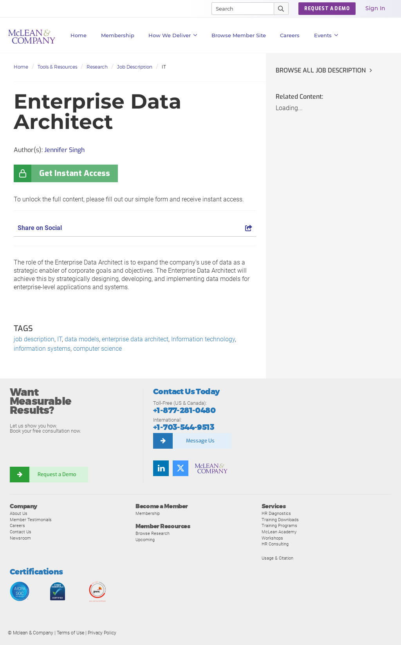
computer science (97, 348)
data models (82, 339)
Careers (17, 525)
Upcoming (145, 539)
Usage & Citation (277, 558)
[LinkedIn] (161, 468)
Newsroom (20, 538)
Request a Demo (57, 474)
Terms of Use (70, 633)
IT (164, 67)
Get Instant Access (74, 173)
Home (78, 35)
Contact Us (20, 531)
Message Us (200, 440)
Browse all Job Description (321, 70)
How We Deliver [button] (172, 35)
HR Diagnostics (276, 513)
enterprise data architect (135, 339)
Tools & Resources (57, 67)
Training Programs (279, 525)
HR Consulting (275, 544)
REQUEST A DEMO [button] (327, 8)
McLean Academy (279, 531)
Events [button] (326, 35)
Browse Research (152, 533)
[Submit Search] (281, 8)
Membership (117, 35)
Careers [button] (290, 35)
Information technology (203, 339)
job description (34, 339)
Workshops (272, 538)
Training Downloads (280, 519)
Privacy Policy (102, 633)
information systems (42, 348)
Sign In (375, 8)
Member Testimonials (31, 519)
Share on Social (135, 228)
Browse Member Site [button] (238, 35)
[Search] (239, 9)
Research (97, 67)
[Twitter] (180, 468)
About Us (18, 513)
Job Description (134, 67)
